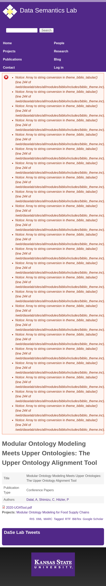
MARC (48, 519)
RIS (32, 519)
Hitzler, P (62, 499)
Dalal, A (31, 499)
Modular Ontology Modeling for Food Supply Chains (52, 512)
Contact (9, 67)
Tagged (59, 519)
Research (61, 51)
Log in (58, 67)
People (59, 43)
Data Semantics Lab (48, 10)
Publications (12, 59)
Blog (57, 59)
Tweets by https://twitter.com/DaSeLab (31, 541)
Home (7, 43)
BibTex (76, 519)
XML (39, 519)
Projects (9, 51)
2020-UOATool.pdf (19, 507)
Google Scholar (93, 519)
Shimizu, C (46, 499)
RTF (68, 519)
